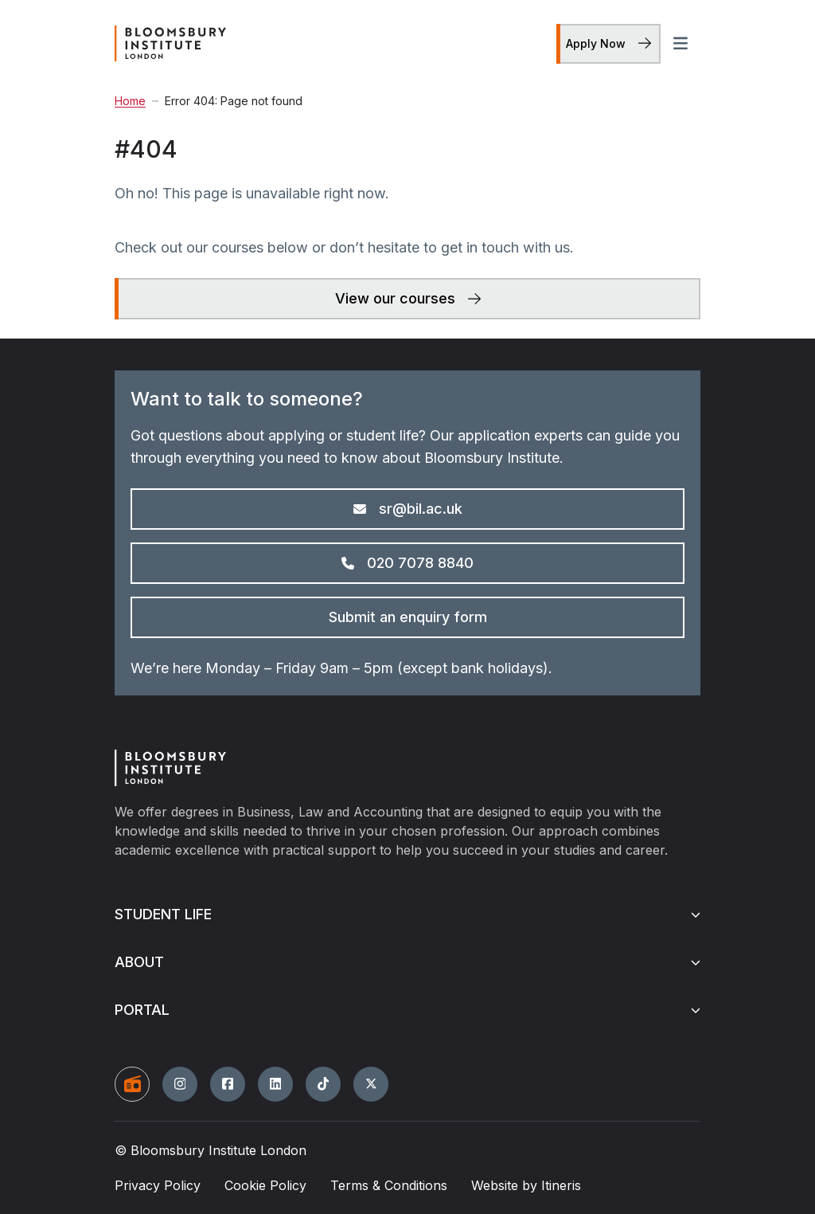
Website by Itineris (526, 1185)
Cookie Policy (265, 1185)
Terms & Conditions (388, 1185)
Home (130, 101)
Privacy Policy (158, 1185)
